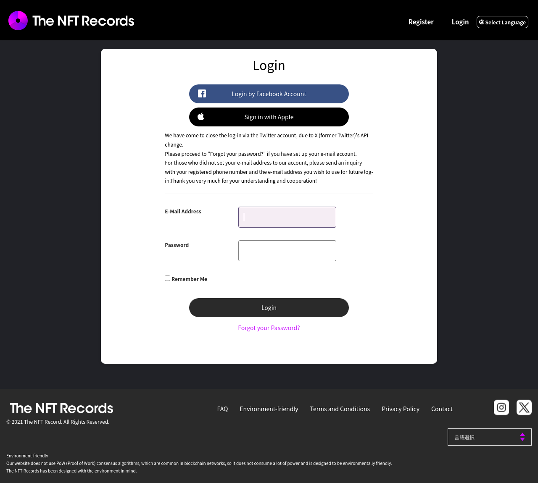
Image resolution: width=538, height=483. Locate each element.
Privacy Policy (400, 408)
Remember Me (189, 278)
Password (177, 244)
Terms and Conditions (340, 408)
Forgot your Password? (269, 327)
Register (421, 21)
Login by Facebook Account (252, 93)
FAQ (222, 408)
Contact (442, 408)
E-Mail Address (183, 211)
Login (460, 21)
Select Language (502, 22)
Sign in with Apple (245, 116)
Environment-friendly (269, 408)
